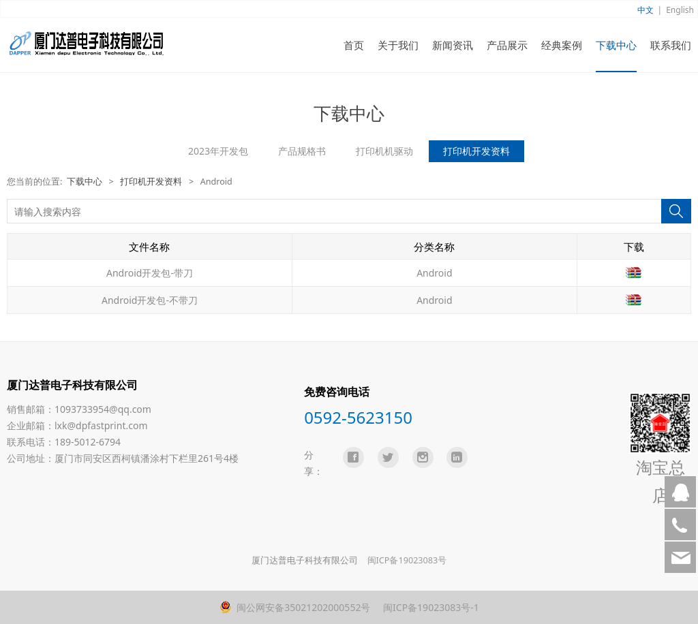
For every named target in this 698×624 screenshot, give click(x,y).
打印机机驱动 (384, 150)
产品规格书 (302, 150)
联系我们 (670, 45)
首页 (354, 45)
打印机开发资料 (476, 150)
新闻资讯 (452, 45)
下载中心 (616, 45)
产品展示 (507, 45)
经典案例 (561, 45)
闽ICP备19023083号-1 (429, 607)
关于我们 (398, 45)
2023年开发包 (218, 150)
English (680, 10)
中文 (645, 10)
